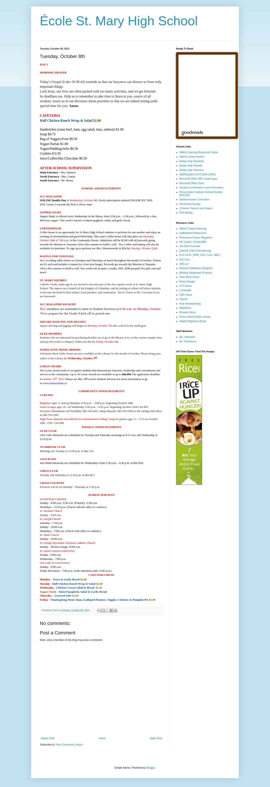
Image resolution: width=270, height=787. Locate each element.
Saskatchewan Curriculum (194, 199)
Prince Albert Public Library (195, 316)
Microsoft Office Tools (191, 183)
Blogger (150, 767)
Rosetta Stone (187, 312)
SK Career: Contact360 (192, 241)
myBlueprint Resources (192, 233)
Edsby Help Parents (190, 165)
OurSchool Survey (189, 204)
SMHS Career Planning (192, 228)
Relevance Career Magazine (195, 237)
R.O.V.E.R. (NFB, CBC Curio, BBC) (199, 255)
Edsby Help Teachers (191, 170)
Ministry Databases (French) (195, 272)
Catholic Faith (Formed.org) (195, 250)
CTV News (185, 285)
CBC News (185, 294)
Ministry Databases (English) (195, 268)
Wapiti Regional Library (192, 321)
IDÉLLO (184, 263)
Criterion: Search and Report (195, 208)
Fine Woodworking (190, 303)
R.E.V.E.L (185, 259)
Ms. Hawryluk (187, 336)
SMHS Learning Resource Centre (198, 152)
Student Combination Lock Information (201, 187)
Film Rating (186, 212)
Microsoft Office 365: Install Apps (198, 178)
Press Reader (187, 281)
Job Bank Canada (189, 246)
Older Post (156, 738)
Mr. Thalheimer (188, 341)
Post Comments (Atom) (69, 744)
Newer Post (47, 738)
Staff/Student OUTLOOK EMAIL (197, 174)
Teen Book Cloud (189, 277)
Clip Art (183, 299)
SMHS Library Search (191, 156)
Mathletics (185, 308)
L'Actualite (185, 290)
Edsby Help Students (191, 161)
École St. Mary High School (119, 21)
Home (102, 738)
